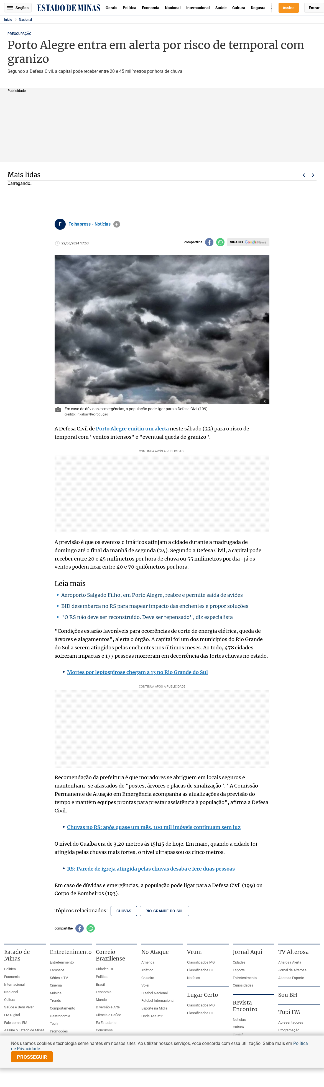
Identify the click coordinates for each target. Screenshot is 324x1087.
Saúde (221, 8)
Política (129, 8)
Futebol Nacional (154, 993)
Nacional (173, 8)
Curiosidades (243, 985)
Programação (288, 1030)
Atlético (147, 970)
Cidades (239, 962)
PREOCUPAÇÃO (19, 34)
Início (8, 19)
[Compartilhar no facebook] (209, 242)
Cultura (238, 8)
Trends (55, 1000)
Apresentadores (290, 1022)
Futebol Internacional (157, 1000)
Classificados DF (200, 970)
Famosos (57, 970)
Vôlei (145, 985)
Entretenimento (62, 962)
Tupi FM (289, 1012)
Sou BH (287, 995)
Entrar (314, 8)
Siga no (236, 242)
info (116, 224)
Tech (54, 1023)
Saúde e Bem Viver (19, 1007)
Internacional (198, 8)
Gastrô (238, 1035)
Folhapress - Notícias (89, 224)
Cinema (56, 985)
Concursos (104, 1030)
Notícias (193, 978)
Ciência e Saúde (108, 1015)
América (147, 962)
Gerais (111, 8)
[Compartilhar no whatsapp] (220, 242)
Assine (289, 8)
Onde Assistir (151, 1016)
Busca (271, 7)
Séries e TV (59, 978)
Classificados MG (201, 962)
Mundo (101, 1000)
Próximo (313, 175)
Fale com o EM (15, 1023)
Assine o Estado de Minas (24, 1030)
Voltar (303, 175)
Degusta (258, 8)
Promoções (59, 1031)
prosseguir (32, 1057)
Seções (18, 8)
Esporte (239, 970)
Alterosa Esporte (291, 978)
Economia (150, 8)
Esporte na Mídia (154, 1008)
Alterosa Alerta (289, 962)
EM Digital (12, 1015)
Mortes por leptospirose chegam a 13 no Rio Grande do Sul (137, 672)
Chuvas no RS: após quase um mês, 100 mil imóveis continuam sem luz (154, 827)
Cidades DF (105, 969)
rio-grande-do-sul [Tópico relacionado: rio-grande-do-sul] (164, 911)
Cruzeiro (147, 978)
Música (56, 993)
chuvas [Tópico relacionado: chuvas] (123, 911)
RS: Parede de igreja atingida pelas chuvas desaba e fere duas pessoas (151, 869)
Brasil (100, 984)
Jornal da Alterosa (292, 970)
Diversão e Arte (108, 1007)
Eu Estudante (106, 1023)
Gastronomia (60, 1016)
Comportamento (62, 1008)
